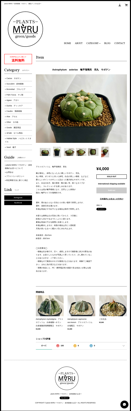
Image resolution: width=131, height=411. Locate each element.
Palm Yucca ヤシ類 (14, 95)
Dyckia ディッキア (14, 106)
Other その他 (12, 122)
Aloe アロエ (11, 117)
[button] (93, 43)
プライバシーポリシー (15, 176)
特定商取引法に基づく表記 (17, 180)
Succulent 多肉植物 (14, 84)
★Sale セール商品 (14, 133)
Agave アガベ (12, 100)
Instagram (18, 197)
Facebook (18, 203)
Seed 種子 (11, 147)
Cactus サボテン (13, 78)
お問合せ (9, 172)
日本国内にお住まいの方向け (111, 199)
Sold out (111, 190)
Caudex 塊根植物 (14, 111)
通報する (99, 205)
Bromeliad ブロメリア (15, 89)
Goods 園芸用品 (13, 128)
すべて (44, 346)
